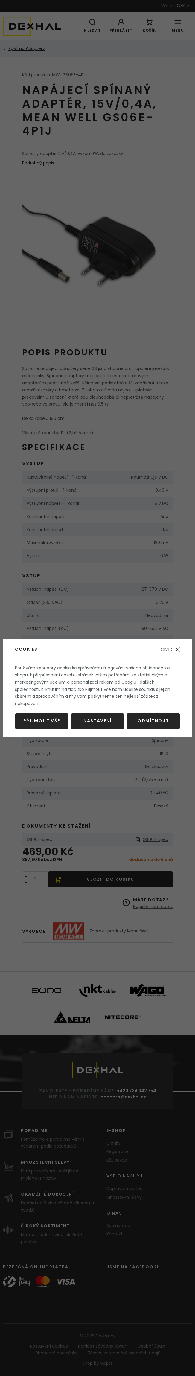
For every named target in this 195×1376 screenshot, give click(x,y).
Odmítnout (153, 721)
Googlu (128, 682)
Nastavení (97, 721)
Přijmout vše (41, 721)
